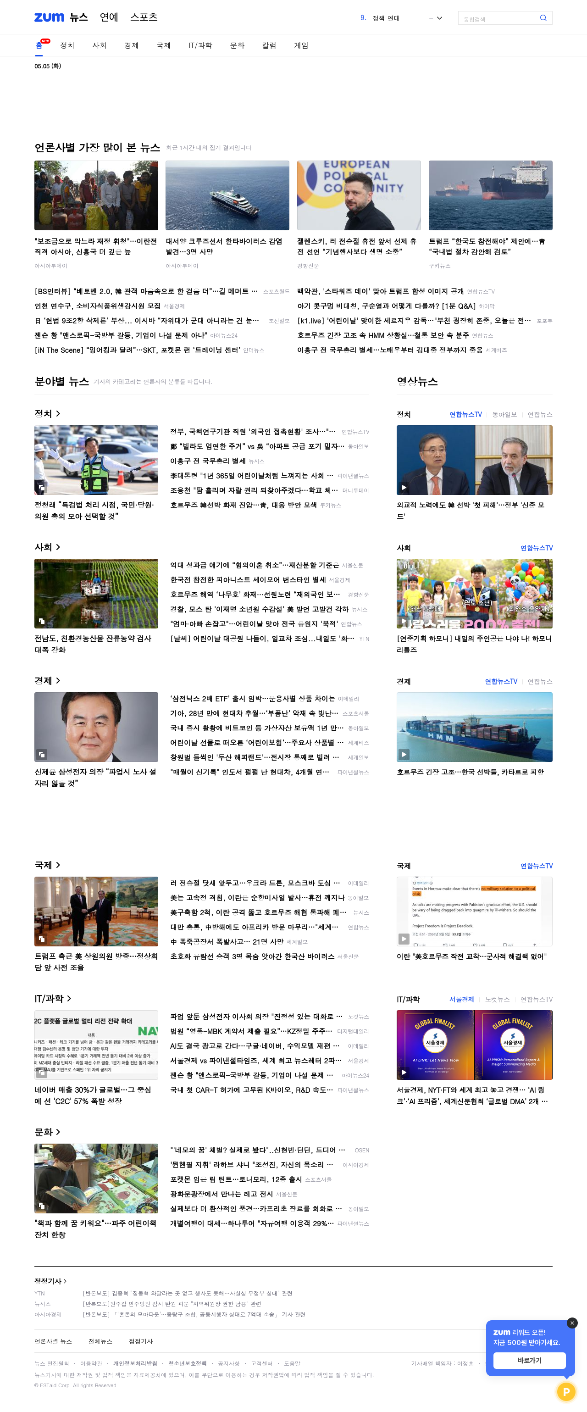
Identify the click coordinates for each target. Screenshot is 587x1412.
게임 (301, 45)
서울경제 (461, 999)
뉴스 (79, 17)
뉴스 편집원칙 (51, 1363)
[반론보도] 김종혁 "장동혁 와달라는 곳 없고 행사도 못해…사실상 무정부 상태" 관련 (188, 1293)
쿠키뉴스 (440, 265)
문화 (237, 45)
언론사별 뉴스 (53, 1341)
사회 (99, 45)
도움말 (292, 1363)
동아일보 (504, 414)
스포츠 (144, 17)
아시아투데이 (50, 265)
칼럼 (269, 45)
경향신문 (308, 265)
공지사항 (229, 1363)
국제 (163, 45)
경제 (131, 45)
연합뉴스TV (465, 414)
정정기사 (47, 1281)
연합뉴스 (540, 414)
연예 (109, 17)
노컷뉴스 (497, 999)
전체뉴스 (100, 1341)
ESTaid (48, 1385)
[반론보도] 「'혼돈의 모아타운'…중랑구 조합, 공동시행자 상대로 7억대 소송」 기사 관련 (194, 1314)
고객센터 (262, 1363)
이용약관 (91, 1363)
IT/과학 (200, 45)
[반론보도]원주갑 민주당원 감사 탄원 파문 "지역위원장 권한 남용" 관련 (172, 1303)
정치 (67, 45)
